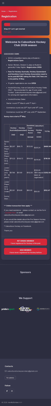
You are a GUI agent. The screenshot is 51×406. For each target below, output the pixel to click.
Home (4, 11)
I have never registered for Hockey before (25, 251)
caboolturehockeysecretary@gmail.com (21, 371)
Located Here (10, 213)
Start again (7, 32)
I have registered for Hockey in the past (25, 242)
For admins (10, 378)
